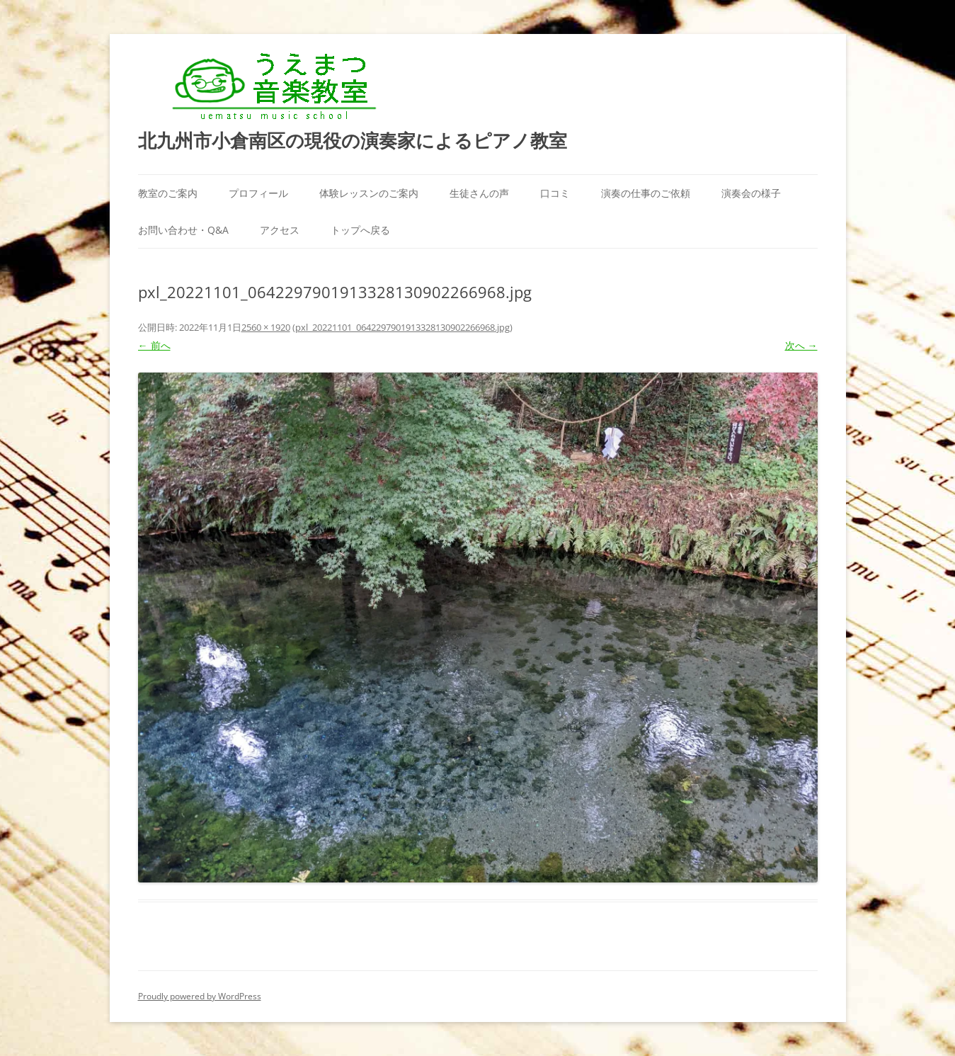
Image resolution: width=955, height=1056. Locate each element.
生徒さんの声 (479, 193)
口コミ (555, 193)
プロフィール (258, 193)
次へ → (801, 345)
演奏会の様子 (751, 193)
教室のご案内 (168, 193)
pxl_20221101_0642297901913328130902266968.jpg (402, 327)
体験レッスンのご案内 (368, 193)
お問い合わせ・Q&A (183, 230)
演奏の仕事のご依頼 (645, 193)
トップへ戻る (360, 230)
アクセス (279, 230)
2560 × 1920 (265, 327)
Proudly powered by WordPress (199, 996)
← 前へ (154, 345)
